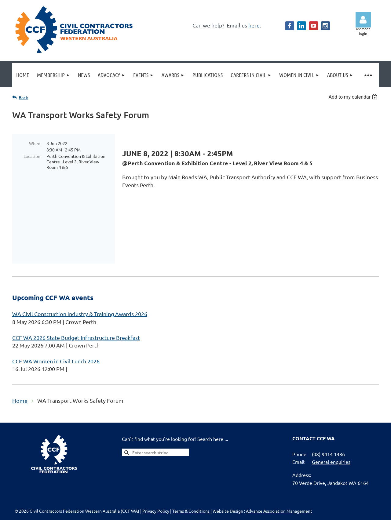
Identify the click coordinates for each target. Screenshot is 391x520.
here (254, 25)
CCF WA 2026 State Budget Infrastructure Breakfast (76, 303)
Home (19, 366)
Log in (363, 19)
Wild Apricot (306, 512)
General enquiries (331, 427)
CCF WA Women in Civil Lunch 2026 (56, 326)
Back (23, 97)
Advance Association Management (279, 476)
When (34, 143)
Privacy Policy (155, 476)
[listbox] (353, 97)
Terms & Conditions (191, 476)
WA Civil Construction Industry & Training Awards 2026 (79, 279)
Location (32, 156)
